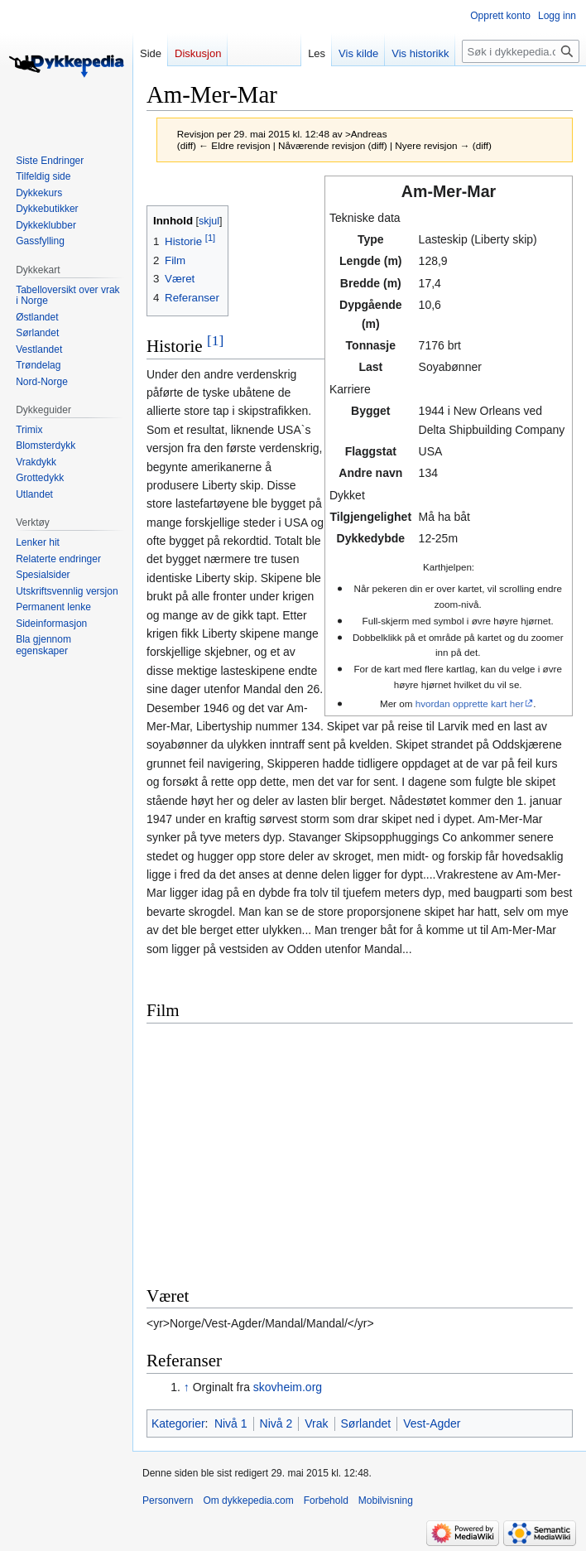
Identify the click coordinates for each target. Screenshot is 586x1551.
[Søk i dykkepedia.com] (520, 51)
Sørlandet (366, 1423)
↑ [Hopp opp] (187, 1387)
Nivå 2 (276, 1423)
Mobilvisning (385, 1500)
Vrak (316, 1423)
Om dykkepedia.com (248, 1500)
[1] (215, 340)
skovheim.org (287, 1387)
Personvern (167, 1500)
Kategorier (178, 1423)
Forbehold (326, 1500)
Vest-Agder (431, 1423)
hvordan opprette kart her (469, 703)
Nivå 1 (230, 1423)
